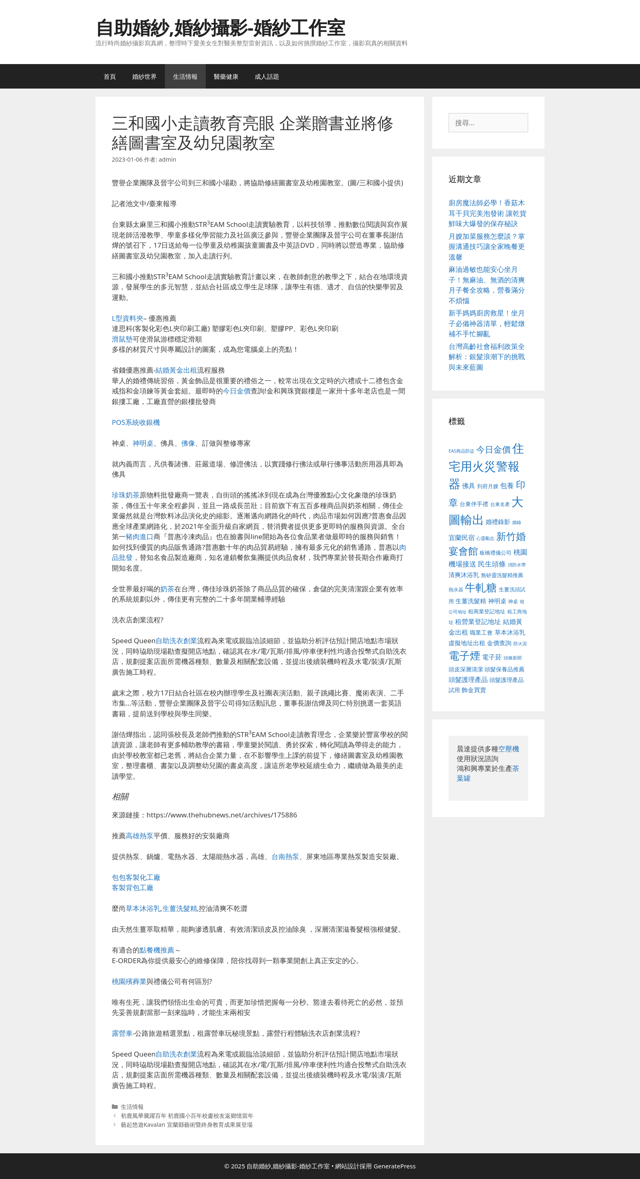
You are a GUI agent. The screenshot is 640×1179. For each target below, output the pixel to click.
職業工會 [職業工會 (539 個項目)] (481, 632)
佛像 (188, 443)
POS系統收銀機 (136, 422)
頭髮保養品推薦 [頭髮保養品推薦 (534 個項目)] (504, 669)
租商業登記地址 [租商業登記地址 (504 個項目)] (486, 611)
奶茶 (167, 588)
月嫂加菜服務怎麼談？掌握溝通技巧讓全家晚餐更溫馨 (487, 246)
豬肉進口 (139, 536)
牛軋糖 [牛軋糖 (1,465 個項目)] (481, 587)
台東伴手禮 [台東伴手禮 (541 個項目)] (474, 504)
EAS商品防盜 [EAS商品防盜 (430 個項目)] (461, 451)
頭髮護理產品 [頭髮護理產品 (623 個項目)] (468, 679)
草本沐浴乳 (143, 908)
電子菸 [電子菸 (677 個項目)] (492, 657)
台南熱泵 (285, 856)
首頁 (110, 76)
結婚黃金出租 (176, 370)
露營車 (122, 1033)
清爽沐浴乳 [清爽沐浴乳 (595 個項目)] (464, 575)
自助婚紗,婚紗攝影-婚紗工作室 (220, 27)
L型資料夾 (127, 318)
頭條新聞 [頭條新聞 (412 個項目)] (513, 658)
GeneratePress (394, 1166)
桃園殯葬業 (129, 981)
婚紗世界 (144, 76)
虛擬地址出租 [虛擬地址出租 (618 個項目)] (467, 643)
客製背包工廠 (132, 887)
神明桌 (143, 443)
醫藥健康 (226, 76)
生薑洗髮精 (179, 908)
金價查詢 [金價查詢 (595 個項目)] (499, 643)
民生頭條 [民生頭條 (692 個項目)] (492, 563)
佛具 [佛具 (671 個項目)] (468, 485)
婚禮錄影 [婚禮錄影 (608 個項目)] (498, 521)
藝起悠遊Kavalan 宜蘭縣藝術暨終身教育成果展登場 (187, 1124)
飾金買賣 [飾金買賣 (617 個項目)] (474, 690)
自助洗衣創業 (176, 640)
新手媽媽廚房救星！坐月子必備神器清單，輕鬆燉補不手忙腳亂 (487, 323)
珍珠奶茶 (126, 495)
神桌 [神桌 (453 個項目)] (513, 601)
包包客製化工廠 (136, 877)
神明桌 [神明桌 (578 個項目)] (497, 601)
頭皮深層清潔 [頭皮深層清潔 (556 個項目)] (466, 669)
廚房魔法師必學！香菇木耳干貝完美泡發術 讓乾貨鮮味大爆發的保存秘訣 (488, 213)
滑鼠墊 (122, 339)
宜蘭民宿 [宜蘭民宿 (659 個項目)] (462, 537)
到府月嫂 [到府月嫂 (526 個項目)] (487, 486)
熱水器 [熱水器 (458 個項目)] (456, 589)
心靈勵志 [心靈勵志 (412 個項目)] (485, 538)
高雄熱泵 (139, 835)
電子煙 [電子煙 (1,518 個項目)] (464, 655)
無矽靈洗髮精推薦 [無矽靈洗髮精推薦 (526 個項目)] (502, 575)
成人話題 (267, 76)
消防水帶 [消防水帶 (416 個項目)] (517, 565)
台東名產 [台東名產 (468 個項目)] (500, 504)
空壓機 (508, 748)
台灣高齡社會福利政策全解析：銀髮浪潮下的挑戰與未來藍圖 (487, 357)
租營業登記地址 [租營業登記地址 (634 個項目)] (478, 621)
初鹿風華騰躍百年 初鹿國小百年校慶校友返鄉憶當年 (187, 1115)
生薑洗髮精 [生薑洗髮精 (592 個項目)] (471, 601)
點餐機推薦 (157, 950)
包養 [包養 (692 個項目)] (507, 485)
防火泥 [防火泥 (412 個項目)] (520, 643)
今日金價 (237, 390)
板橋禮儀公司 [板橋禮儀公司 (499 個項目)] (495, 552)
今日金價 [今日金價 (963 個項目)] (493, 449)
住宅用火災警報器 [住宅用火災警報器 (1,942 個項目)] (486, 466)
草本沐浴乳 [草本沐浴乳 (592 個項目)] (510, 632)
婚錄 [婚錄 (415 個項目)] (516, 522)
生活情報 (185, 76)
